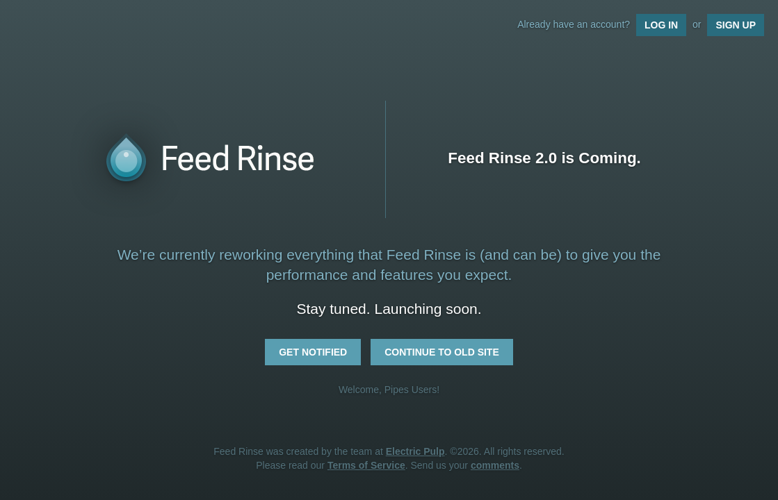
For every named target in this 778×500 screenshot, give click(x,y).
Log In (661, 25)
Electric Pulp (415, 451)
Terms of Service (366, 465)
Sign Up (735, 25)
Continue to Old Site (441, 352)
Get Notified (313, 352)
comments (495, 465)
